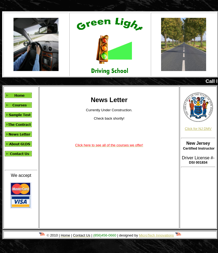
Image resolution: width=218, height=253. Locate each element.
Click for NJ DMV (198, 129)
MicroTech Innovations (156, 235)
